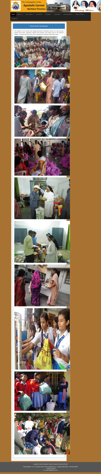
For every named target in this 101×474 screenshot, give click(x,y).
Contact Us (14, 18)
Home (13, 14)
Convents (39, 14)
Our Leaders (30, 14)
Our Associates (68, 14)
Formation (48, 14)
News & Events (80, 14)
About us (20, 14)
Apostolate (57, 14)
